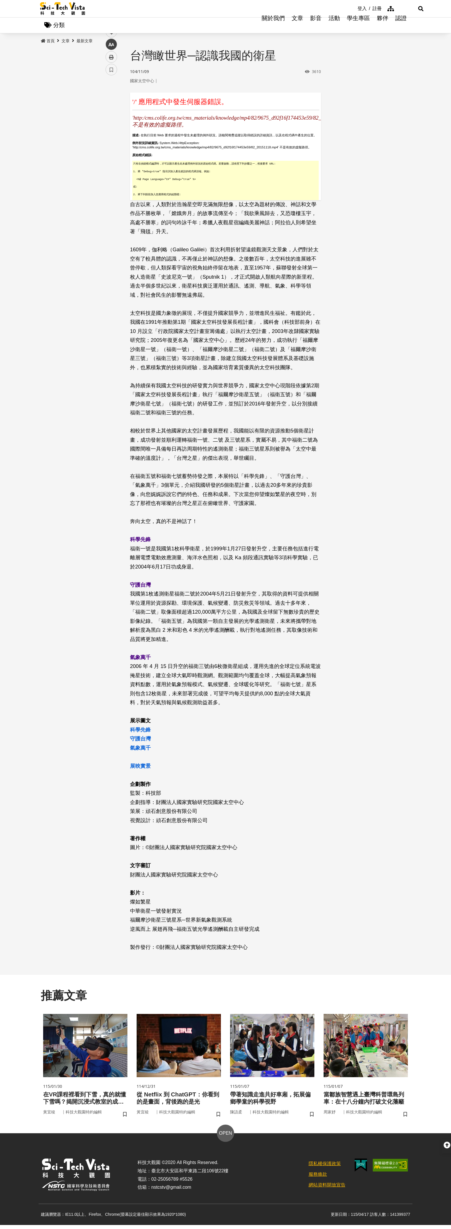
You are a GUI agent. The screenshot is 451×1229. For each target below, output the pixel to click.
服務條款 (318, 1178)
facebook (111, 110)
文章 (297, 26)
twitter (111, 122)
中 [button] (111, 148)
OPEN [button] (225, 1137)
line (109, 135)
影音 (316, 26)
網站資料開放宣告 (327, 1188)
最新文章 (85, 42)
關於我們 (273, 26)
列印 (111, 160)
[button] (403, 8)
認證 (401, 26)
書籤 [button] (111, 173)
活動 (334, 26)
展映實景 (140, 767)
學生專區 (358, 26)
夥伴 (382, 26)
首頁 (48, 42)
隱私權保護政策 (325, 1167)
